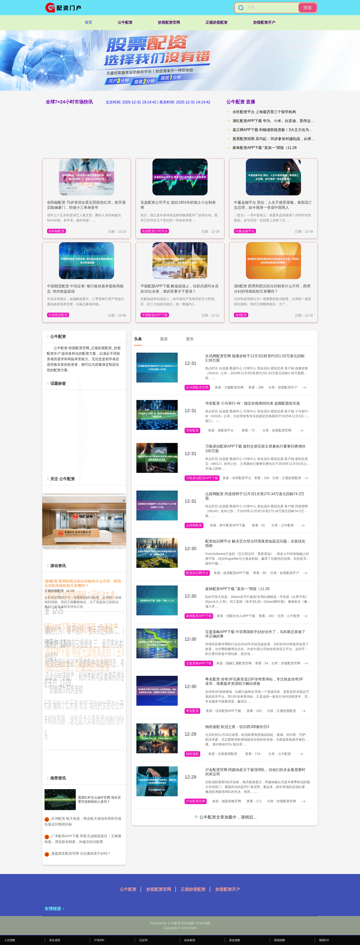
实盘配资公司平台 (155, 231)
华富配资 (192, 430)
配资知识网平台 (197, 573)
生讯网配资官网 (197, 387)
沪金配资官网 (195, 801)
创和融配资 (56, 231)
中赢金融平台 (245, 231)
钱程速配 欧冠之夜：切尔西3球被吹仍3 (237, 727)
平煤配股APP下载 (155, 315)
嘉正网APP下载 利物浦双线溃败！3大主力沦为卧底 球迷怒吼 (282, 130)
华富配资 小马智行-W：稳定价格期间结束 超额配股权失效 (252, 403)
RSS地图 (187, 923)
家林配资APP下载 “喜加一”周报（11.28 (265, 148)
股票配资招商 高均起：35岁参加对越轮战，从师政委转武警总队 (285, 139)
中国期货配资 (58, 315)
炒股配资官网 (169, 22)
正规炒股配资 (216, 22)
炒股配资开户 (264, 22)
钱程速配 (192, 754)
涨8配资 (241, 315)
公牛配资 (125, 22)
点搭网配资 (194, 525)
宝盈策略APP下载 (199, 663)
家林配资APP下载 (199, 616)
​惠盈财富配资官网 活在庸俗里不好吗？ (81, 853)
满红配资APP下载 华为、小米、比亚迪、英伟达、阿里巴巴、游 (284, 121)
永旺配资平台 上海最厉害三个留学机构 (264, 112)
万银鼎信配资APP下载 (202, 478)
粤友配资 (192, 711)
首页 (88, 22)
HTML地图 (202, 923)
